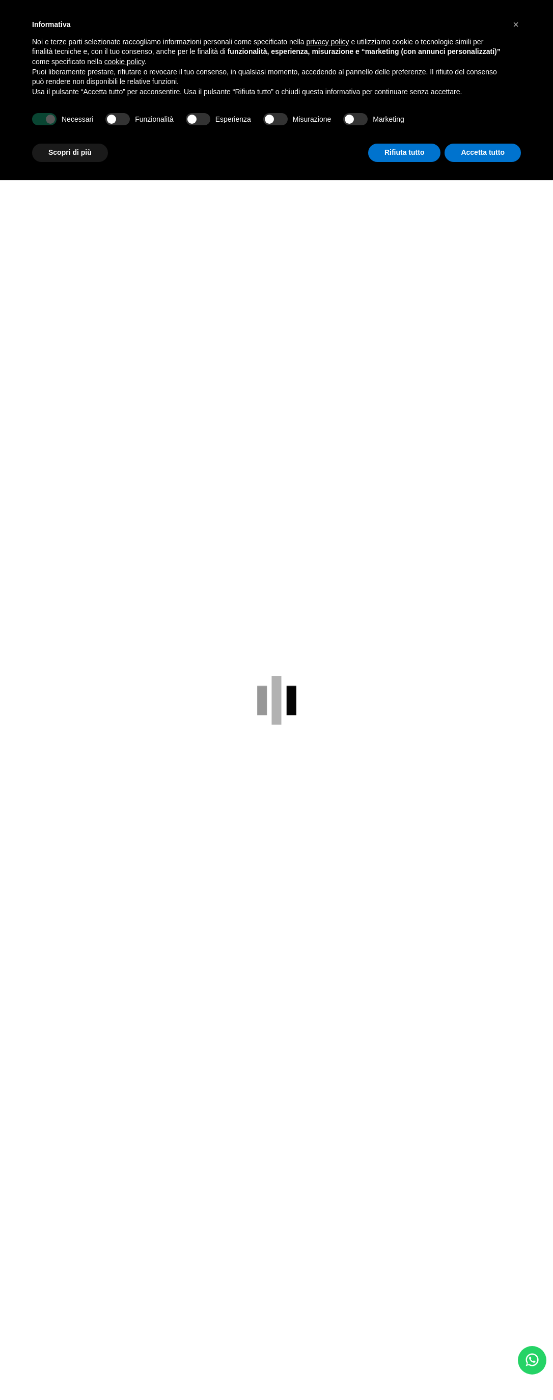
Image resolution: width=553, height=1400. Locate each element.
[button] (516, 24)
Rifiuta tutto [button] (404, 152)
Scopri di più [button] (70, 152)
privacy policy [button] (328, 42)
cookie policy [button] (124, 62)
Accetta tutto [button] (483, 152)
